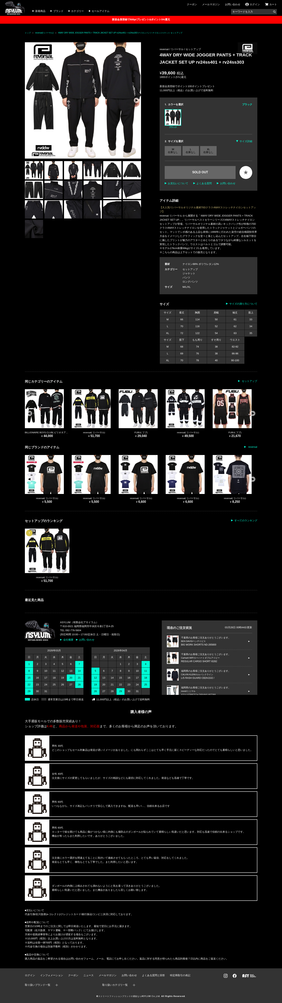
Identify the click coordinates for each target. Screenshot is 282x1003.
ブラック (173, 118)
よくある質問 (204, 183)
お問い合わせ (232, 4)
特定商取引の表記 (180, 975)
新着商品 (40, 11)
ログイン (30, 975)
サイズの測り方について (243, 303)
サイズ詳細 (246, 141)
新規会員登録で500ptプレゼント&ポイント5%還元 (141, 19)
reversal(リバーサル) (44, 33)
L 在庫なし (191, 150)
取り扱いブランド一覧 (37, 984)
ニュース (88, 975)
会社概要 (68, 639)
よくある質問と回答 (153, 975)
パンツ (186, 277)
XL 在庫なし (208, 150)
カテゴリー (77, 11)
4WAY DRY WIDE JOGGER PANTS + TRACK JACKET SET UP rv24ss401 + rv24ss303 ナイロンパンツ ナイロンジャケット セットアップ (120, 33)
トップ (28, 33)
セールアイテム (100, 11)
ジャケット (189, 273)
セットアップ (193, 49)
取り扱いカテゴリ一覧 (115, 984)
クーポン (192, 4)
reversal (252, 446)
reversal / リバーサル (172, 49)
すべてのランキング (245, 520)
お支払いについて (178, 183)
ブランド (58, 11)
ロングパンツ (190, 281)
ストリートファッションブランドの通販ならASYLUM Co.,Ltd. (129, 996)
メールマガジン (211, 4)
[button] (136, 100)
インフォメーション (51, 975)
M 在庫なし (173, 150)
